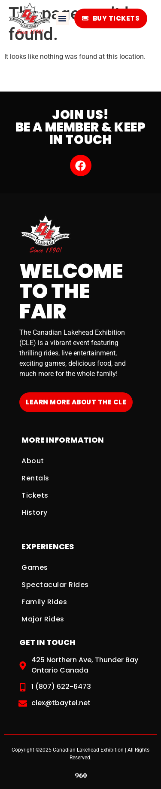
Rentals (35, 478)
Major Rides (42, 619)
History (34, 512)
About (32, 461)
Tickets (35, 495)
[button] (62, 18)
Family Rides (44, 602)
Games (34, 567)
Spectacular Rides (55, 585)
